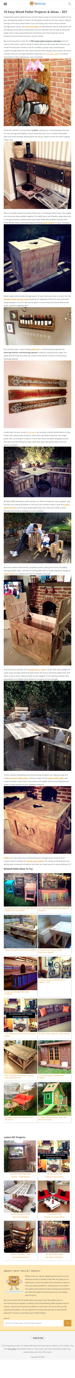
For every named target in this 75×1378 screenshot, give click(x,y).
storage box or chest (37, 669)
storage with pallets (35, 861)
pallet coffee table (56, 778)
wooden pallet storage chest (16, 299)
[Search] (67, 1323)
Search (6, 1318)
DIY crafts (12, 1349)
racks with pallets (53, 54)
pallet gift (35, 349)
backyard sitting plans (18, 778)
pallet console (48, 222)
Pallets (7, 858)
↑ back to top (37, 1338)
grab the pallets (32, 26)
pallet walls (31, 432)
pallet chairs (9, 574)
